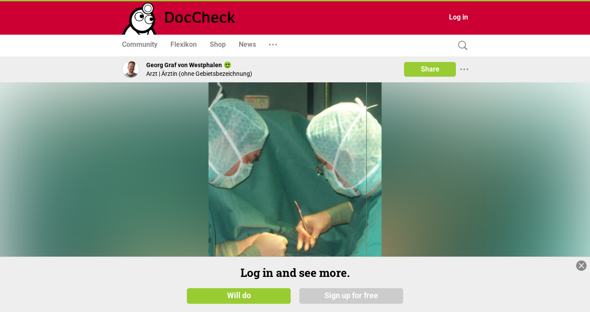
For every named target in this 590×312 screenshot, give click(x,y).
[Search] (460, 46)
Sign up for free (351, 295)
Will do (239, 295)
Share (430, 69)
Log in (458, 17)
